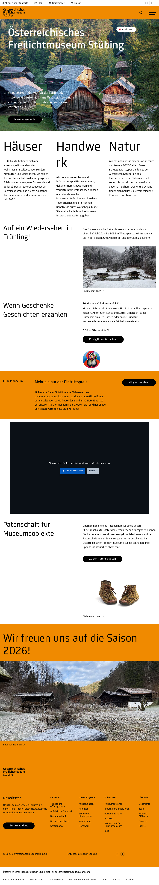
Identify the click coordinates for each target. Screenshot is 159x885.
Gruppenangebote (59, 821)
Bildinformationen (93, 291)
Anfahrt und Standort (61, 811)
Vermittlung (85, 821)
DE (146, 3)
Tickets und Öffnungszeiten (58, 805)
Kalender (83, 809)
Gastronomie (57, 826)
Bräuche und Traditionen (117, 809)
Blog (38, 3)
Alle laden (93, 471)
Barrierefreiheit (58, 816)
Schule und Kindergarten (85, 815)
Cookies (130, 880)
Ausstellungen (86, 804)
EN (152, 3)
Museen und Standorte (15, 3)
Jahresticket (56, 3)
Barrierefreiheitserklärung (82, 880)
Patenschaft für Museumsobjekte (113, 824)
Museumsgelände (113, 804)
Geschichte (144, 804)
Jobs (104, 880)
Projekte (108, 818)
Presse (76, 3)
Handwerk (84, 826)
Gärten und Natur (113, 814)
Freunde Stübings (143, 815)
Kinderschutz (56, 880)
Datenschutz (36, 880)
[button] (141, 12)
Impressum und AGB (13, 880)
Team (141, 809)
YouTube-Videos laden (74, 471)
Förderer (143, 821)
